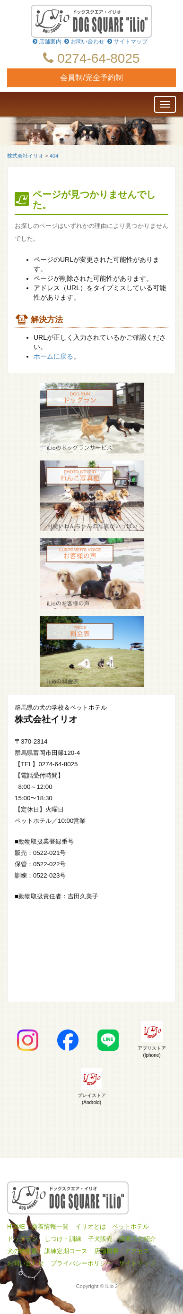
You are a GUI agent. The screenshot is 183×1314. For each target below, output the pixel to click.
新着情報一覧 (50, 1226)
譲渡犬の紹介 (137, 1239)
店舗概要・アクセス (121, 1251)
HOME (16, 1226)
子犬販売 (100, 1239)
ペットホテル (130, 1226)
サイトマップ (127, 41)
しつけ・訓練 (62, 1239)
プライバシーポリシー (81, 1263)
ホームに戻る (53, 356)
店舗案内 (47, 41)
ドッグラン (22, 1239)
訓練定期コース (65, 1251)
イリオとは (90, 1226)
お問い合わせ (84, 41)
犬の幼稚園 (22, 1251)
